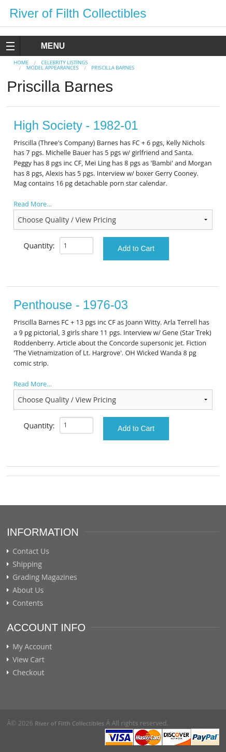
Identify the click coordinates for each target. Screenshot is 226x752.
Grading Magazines (44, 577)
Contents (27, 603)
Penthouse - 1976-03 (70, 305)
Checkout (28, 672)
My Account (32, 646)
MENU (43, 45)
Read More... (32, 204)
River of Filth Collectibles (77, 13)
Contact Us (30, 551)
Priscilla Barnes (112, 67)
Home (21, 62)
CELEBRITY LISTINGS (64, 62)
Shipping (27, 564)
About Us (28, 590)
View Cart (28, 659)
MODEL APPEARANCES (52, 67)
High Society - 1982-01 (75, 125)
